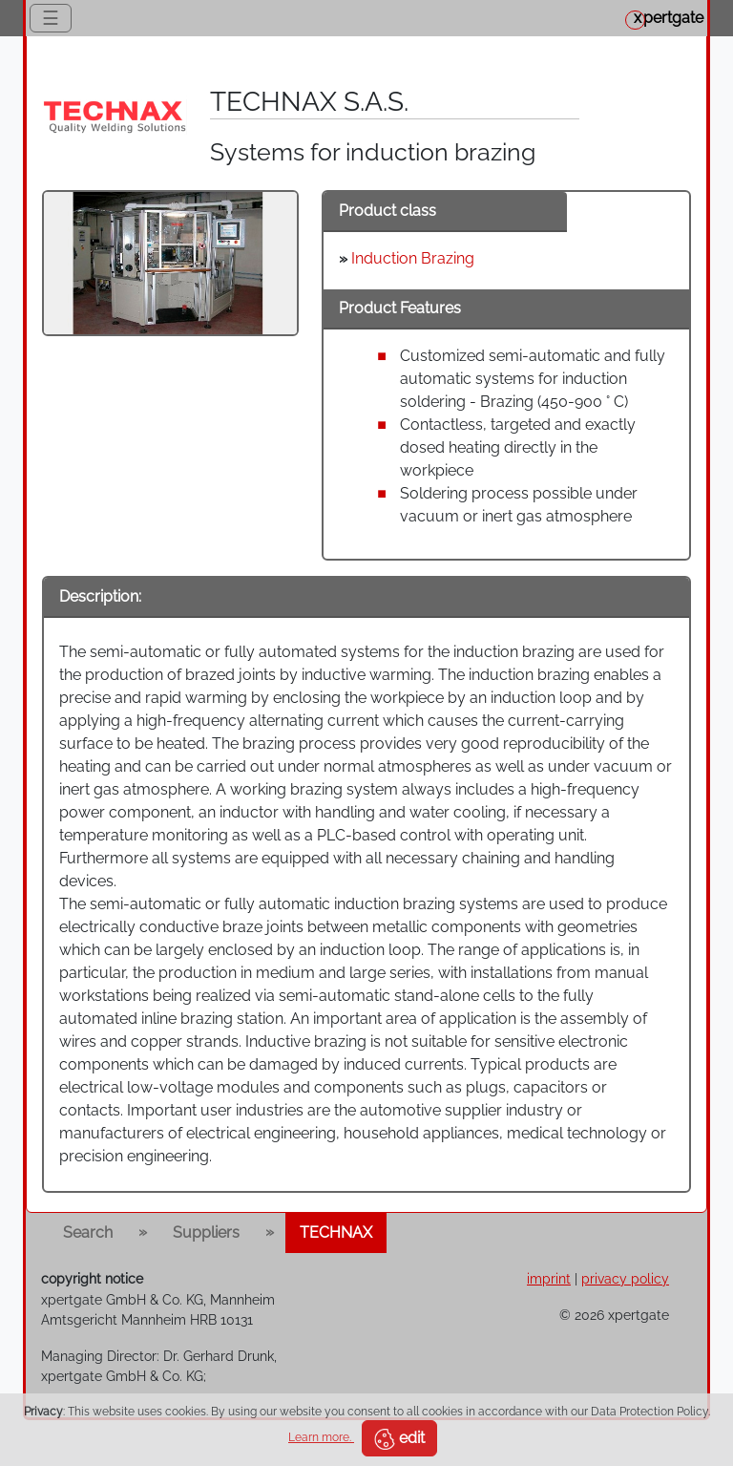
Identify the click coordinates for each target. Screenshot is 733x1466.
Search (88, 1232)
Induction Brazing (412, 258)
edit (399, 1439)
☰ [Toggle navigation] (50, 18)
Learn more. (321, 1437)
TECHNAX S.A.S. (309, 101)
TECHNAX (336, 1232)
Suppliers (206, 1232)
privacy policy (625, 1278)
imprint (549, 1278)
